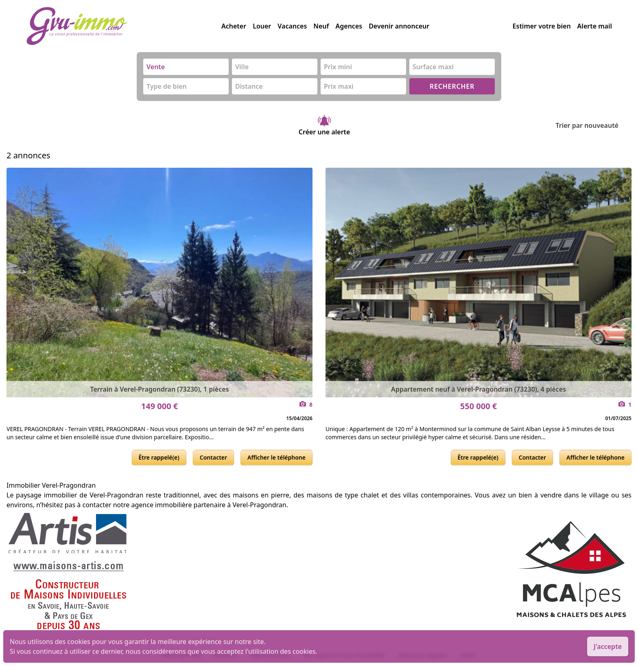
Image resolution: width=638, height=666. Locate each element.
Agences (349, 26)
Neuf (321, 26)
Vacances (292, 26)
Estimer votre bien (542, 26)
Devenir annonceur (399, 26)
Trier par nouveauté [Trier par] (593, 125)
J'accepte (608, 646)
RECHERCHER (452, 86)
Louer (262, 26)
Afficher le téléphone (276, 457)
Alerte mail (594, 26)
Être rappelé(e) (159, 457)
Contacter (213, 457)
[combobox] (186, 67)
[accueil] (123, 26)
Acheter (233, 26)
